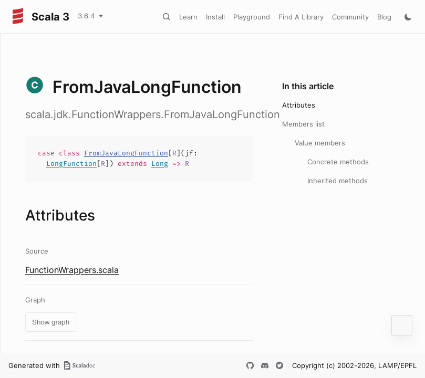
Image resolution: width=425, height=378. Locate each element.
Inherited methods (337, 180)
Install (215, 17)
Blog (384, 17)
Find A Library (301, 17)
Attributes (298, 105)
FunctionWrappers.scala (72, 270)
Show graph (50, 322)
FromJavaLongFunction (126, 153)
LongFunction (71, 163)
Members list (303, 124)
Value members (320, 143)
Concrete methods (338, 162)
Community (350, 17)
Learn (188, 17)
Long (159, 163)
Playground (251, 17)
